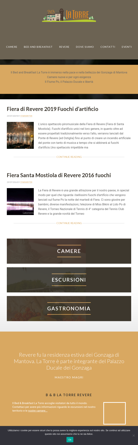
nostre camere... (37, 410)
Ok (69, 439)
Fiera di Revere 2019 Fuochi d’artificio (52, 109)
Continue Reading (69, 156)
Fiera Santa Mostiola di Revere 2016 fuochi (59, 175)
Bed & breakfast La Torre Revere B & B (69, 14)
